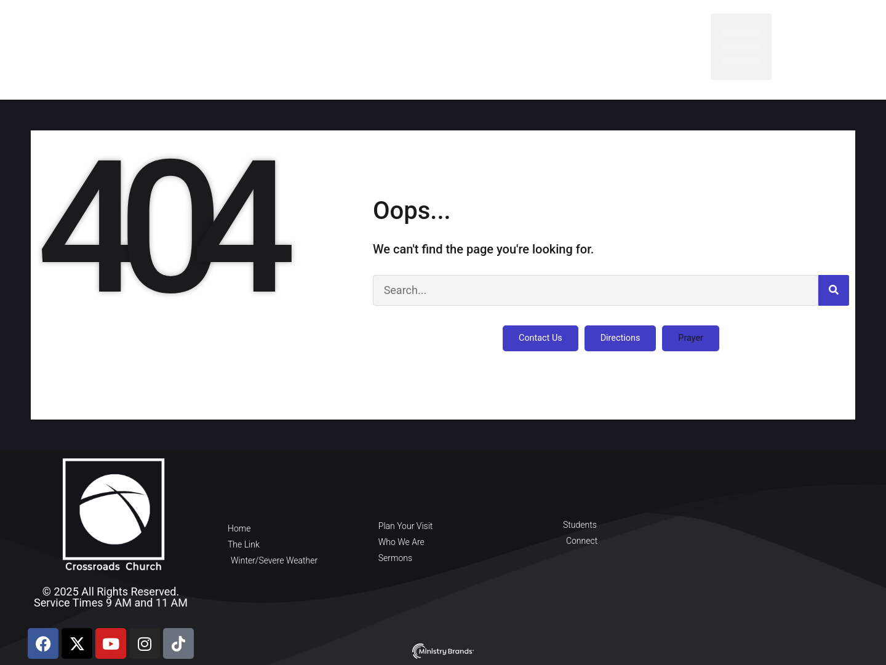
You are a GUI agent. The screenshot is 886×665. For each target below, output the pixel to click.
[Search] (833, 290)
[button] (741, 47)
